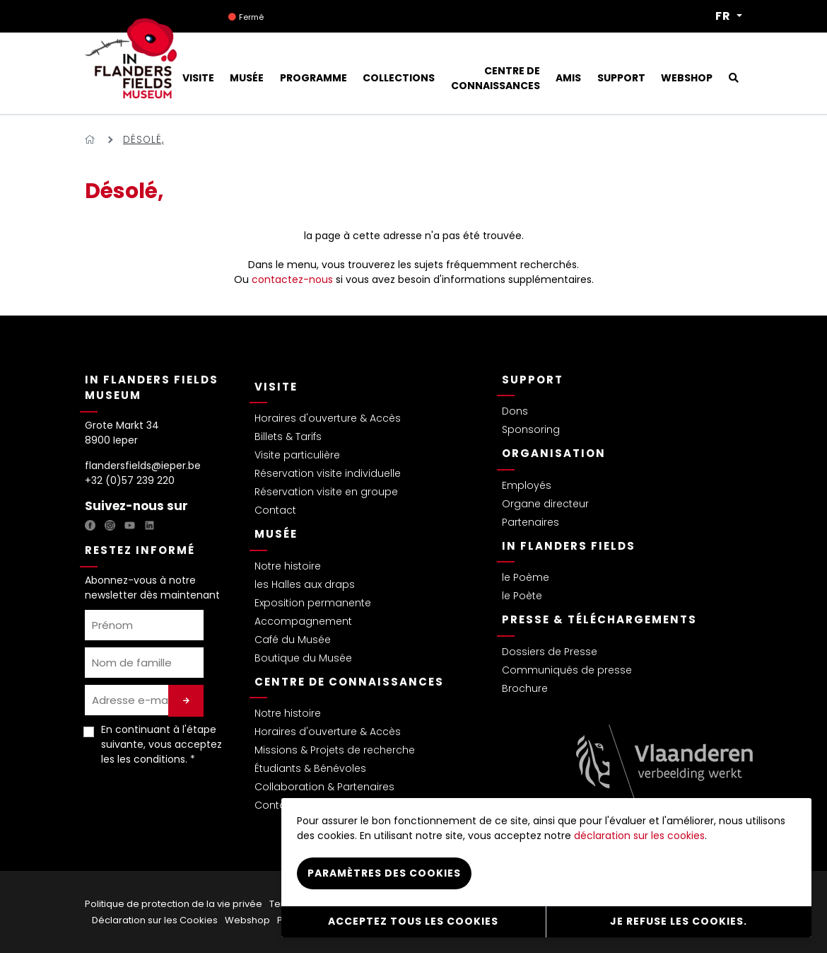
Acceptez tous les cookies (413, 921)
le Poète (522, 596)
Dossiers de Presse (549, 652)
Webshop (247, 920)
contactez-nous (292, 279)
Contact (275, 510)
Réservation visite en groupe (326, 492)
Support (532, 379)
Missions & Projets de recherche (334, 750)
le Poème (525, 577)
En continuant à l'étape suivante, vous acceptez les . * (161, 744)
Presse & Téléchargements (599, 619)
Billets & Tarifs (288, 436)
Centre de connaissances (349, 681)
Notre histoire (287, 566)
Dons (515, 411)
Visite (276, 386)
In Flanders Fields (568, 545)
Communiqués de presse (567, 670)
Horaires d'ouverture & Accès (327, 418)
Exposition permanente (312, 603)
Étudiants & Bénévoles (310, 768)
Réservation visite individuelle (327, 473)
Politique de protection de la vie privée (173, 904)
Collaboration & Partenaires (324, 787)
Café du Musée (292, 640)
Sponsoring (531, 429)
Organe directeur (545, 504)
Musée (276, 533)
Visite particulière (297, 455)
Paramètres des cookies (384, 873)
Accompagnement (303, 621)
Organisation (554, 453)
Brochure (525, 688)
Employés (526, 485)
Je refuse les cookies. (678, 921)
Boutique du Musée (303, 658)
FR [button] (724, 16)
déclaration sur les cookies (639, 835)
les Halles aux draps (304, 584)
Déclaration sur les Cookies (155, 920)
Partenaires (530, 522)
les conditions (151, 759)
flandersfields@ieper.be (143, 465)
